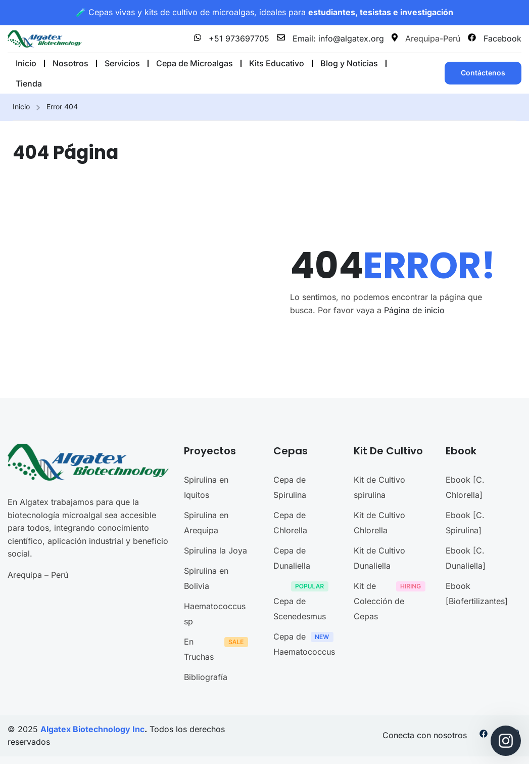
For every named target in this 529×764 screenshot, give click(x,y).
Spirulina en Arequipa (206, 522)
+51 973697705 (231, 38)
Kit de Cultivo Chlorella (379, 522)
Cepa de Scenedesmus (303, 601)
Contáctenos (483, 72)
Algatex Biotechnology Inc (92, 729)
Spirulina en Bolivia (206, 578)
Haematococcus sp (215, 613)
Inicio (21, 106)
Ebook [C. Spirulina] (465, 522)
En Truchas (218, 649)
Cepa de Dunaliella (291, 558)
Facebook (494, 38)
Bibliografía (205, 677)
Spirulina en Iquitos (206, 487)
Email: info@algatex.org (330, 38)
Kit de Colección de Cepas (392, 601)
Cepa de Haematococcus (306, 644)
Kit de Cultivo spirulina (379, 487)
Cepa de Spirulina (289, 487)
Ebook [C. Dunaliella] (466, 558)
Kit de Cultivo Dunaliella (379, 558)
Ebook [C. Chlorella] (465, 487)
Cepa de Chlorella (290, 522)
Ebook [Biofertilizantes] (477, 593)
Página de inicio (414, 310)
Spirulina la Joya (215, 550)
